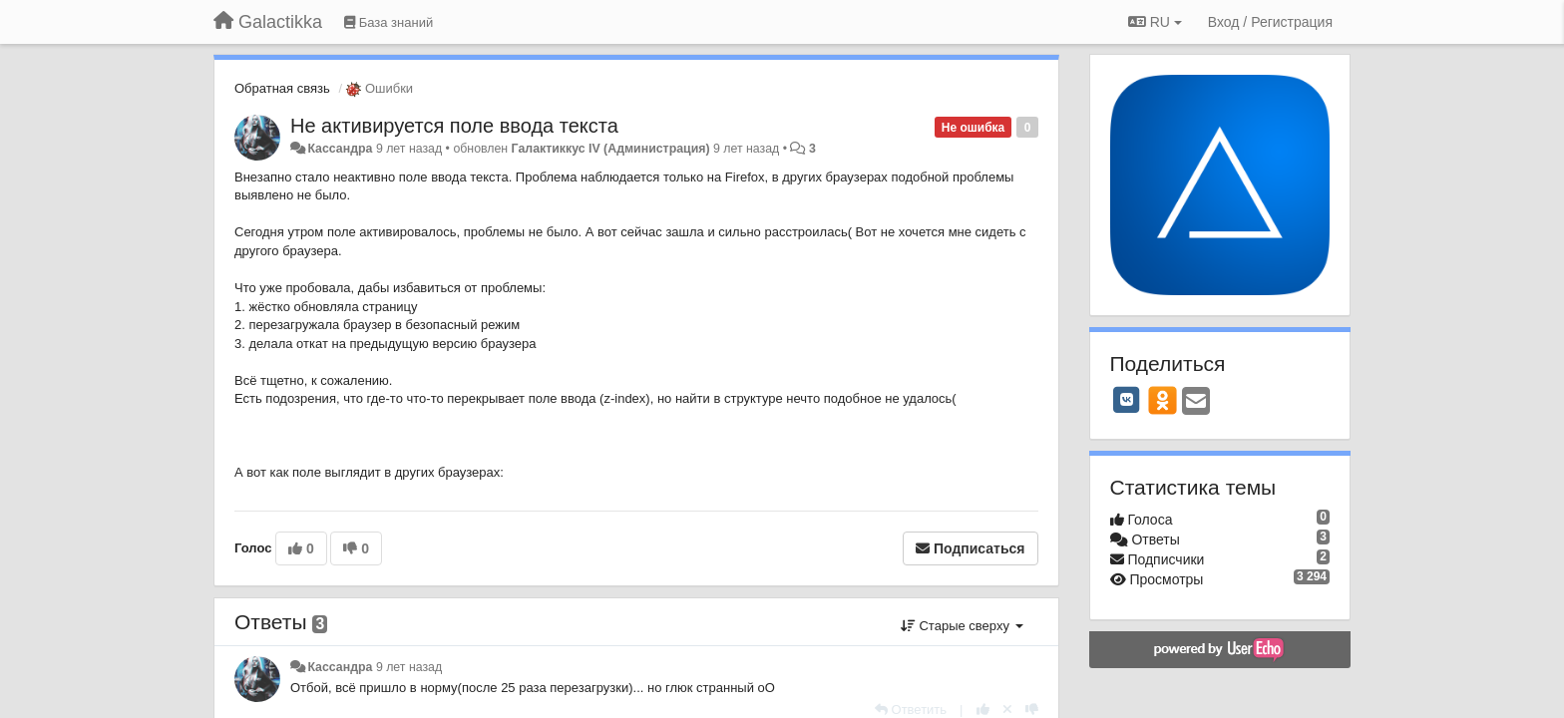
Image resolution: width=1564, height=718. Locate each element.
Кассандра (339, 149)
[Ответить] (911, 709)
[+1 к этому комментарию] (983, 709)
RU (1155, 22)
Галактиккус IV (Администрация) (611, 149)
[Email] (1196, 402)
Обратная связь (282, 88)
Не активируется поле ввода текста (454, 126)
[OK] (1162, 400)
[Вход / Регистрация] (1270, 22)
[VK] (1127, 400)
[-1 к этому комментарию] (1031, 709)
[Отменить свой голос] (1007, 709)
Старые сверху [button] (962, 625)
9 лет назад (409, 667)
